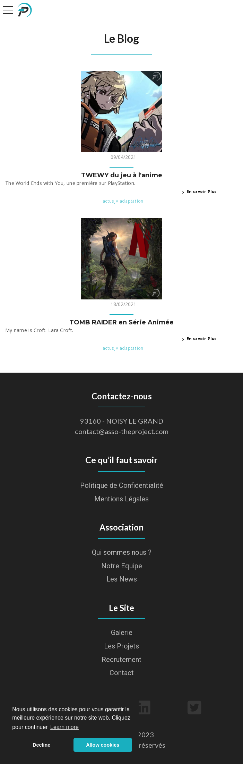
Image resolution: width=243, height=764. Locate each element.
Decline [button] (41, 745)
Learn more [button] (64, 727)
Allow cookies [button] (102, 745)
